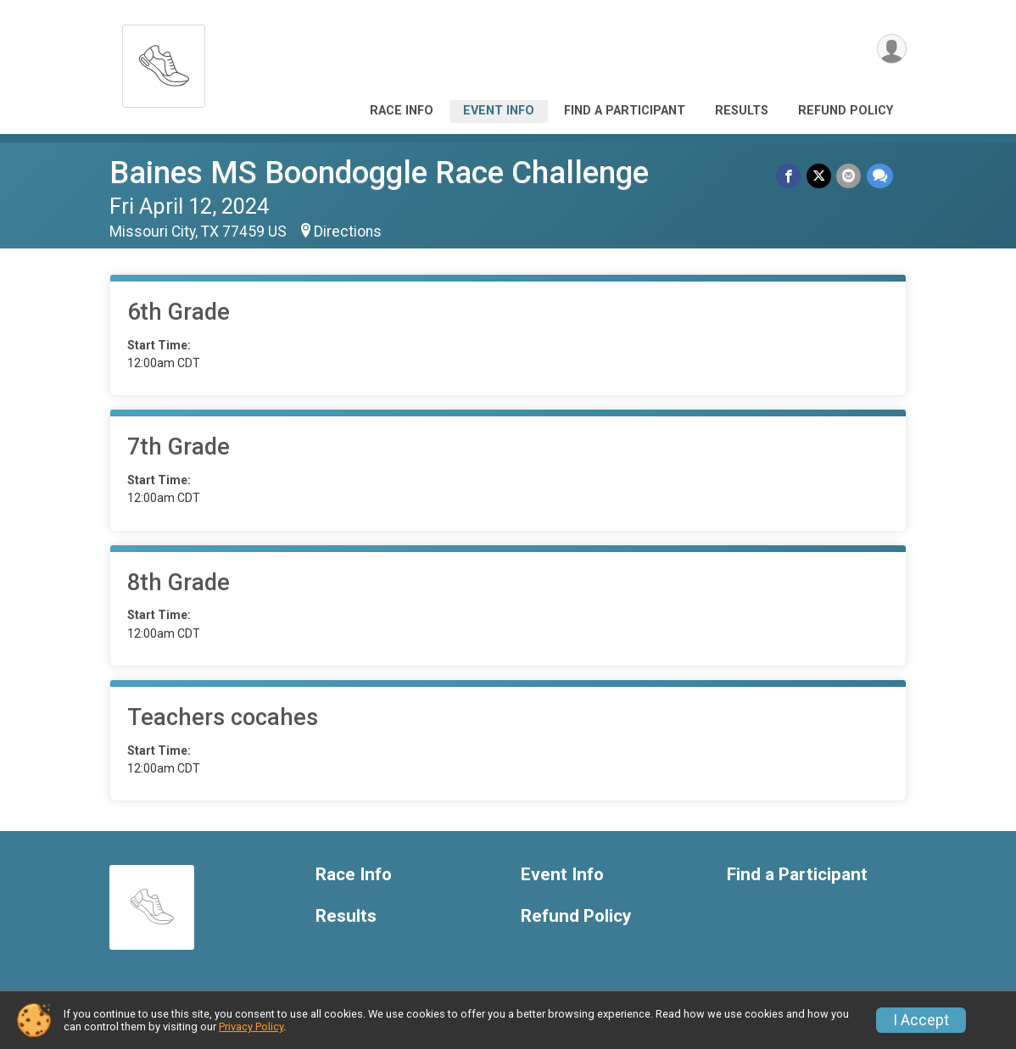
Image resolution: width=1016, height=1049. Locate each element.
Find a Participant (624, 110)
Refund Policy (845, 110)
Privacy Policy (251, 1026)
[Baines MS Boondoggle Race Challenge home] (163, 61)
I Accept (921, 1020)
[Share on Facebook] (790, 176)
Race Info (401, 110)
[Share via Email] (849, 176)
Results (741, 110)
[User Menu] (891, 49)
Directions (348, 231)
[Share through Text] (880, 176)
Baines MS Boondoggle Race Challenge (379, 172)
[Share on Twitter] (819, 176)
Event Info (498, 110)
